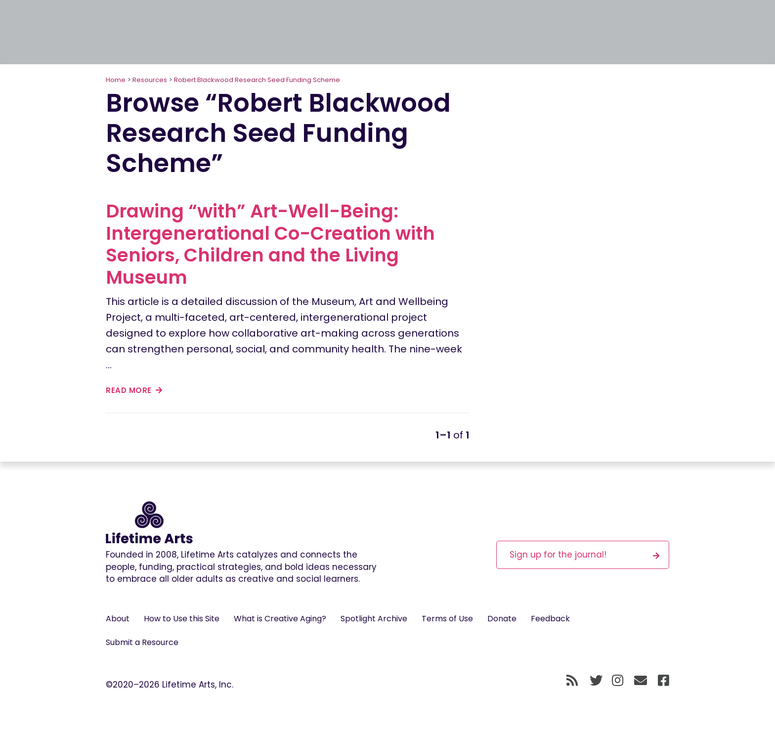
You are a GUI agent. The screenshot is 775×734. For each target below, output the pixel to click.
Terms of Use (447, 618)
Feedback (550, 618)
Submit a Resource (142, 642)
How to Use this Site (181, 618)
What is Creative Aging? (280, 618)
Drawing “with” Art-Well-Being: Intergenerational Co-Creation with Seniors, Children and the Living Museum (270, 244)
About (117, 618)
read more (134, 390)
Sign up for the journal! (585, 554)
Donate (502, 618)
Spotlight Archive (374, 618)
